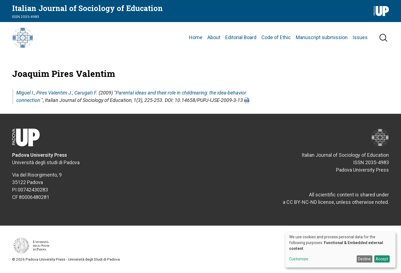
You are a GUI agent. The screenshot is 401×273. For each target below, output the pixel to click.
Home (195, 38)
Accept (382, 259)
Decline (364, 259)
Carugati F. (85, 94)
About (213, 38)
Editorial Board (240, 38)
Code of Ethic (276, 38)
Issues (360, 38)
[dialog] (340, 249)
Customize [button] (298, 259)
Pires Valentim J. (54, 94)
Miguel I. (25, 94)
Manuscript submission (322, 38)
